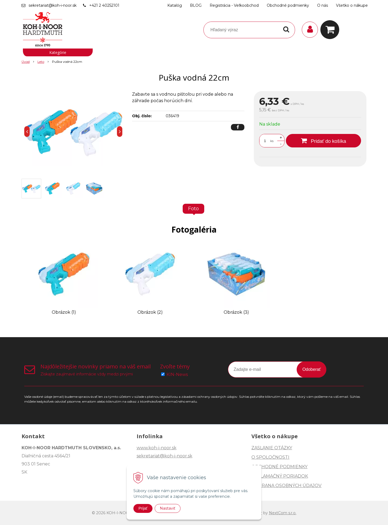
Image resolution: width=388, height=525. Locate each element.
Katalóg (174, 5)
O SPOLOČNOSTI (270, 457)
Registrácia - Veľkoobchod (234, 5)
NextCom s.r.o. (282, 512)
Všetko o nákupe (352, 5)
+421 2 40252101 (104, 5)
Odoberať (311, 369)
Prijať (142, 508)
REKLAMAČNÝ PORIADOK (279, 476)
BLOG (196, 5)
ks (271, 141)
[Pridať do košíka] (323, 140)
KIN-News (177, 374)
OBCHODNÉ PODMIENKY (279, 466)
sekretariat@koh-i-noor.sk (53, 5)
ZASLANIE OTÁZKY (271, 447)
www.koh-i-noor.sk (156, 447)
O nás (322, 5)
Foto (193, 209)
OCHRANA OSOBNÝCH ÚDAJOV (286, 485)
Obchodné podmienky (288, 5)
